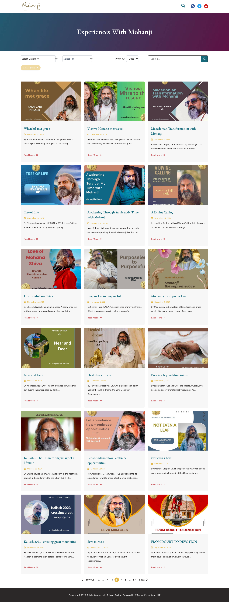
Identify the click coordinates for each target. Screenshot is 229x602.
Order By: (120, 58)
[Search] (204, 59)
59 (134, 579)
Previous (89, 579)
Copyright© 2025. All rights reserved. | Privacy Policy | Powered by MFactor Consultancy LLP (115, 595)
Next (142, 579)
